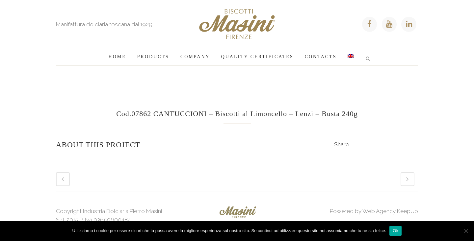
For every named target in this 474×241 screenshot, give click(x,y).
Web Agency (379, 211)
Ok (395, 230)
